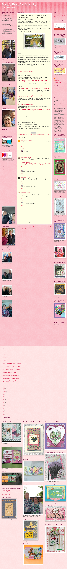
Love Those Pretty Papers (42, 164)
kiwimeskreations (23, 140)
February (5, 391)
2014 (3, 408)
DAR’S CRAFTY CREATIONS (25, 162)
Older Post (50, 226)
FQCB (3, 169)
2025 (3, 351)
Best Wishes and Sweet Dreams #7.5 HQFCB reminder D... (11, 364)
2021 (3, 397)
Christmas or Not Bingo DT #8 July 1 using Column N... (11, 380)
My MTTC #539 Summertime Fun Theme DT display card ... (12, 363)
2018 (3, 402)
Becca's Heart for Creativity (19, 4)
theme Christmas (40, 134)
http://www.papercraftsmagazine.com (7, 491)
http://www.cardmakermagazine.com (7, 493)
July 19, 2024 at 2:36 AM (29, 140)
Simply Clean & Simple (24, 164)
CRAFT (26, 134)
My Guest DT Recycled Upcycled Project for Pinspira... (11, 375)
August (5, 360)
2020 (3, 399)
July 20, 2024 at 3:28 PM (27, 157)
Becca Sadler (57, 80)
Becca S (56, 78)
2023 (3, 394)
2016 (3, 405)
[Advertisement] (5, 187)
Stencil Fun (48, 163)
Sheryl (22, 192)
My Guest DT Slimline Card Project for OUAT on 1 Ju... (11, 378)
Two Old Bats (30, 164)
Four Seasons (40, 163)
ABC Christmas (22, 134)
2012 (3, 411)
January (5, 392)
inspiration (30, 134)
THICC (44, 134)
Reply (21, 146)
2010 (3, 414)
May (4, 386)
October (5, 357)
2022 (3, 396)
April (4, 388)
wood (46, 134)
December (5, 354)
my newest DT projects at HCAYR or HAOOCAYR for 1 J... (12, 383)
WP (48, 134)
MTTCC (36, 134)
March (5, 389)
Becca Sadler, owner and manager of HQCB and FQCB (60, 82)
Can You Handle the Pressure (29, 163)
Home (34, 226)
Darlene (22, 157)
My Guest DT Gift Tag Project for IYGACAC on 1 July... (11, 381)
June (4, 385)
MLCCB (34, 134)
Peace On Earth (44, 163)
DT (28, 134)
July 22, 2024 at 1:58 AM (26, 177)
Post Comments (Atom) (24, 228)
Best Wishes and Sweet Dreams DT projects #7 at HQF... (11, 372)
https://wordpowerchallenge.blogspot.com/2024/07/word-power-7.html (35, 88)
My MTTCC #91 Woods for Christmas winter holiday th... (11, 366)
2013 (3, 410)
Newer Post (19, 226)
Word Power (36, 164)
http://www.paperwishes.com (6, 494)
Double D (35, 163)
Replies (23, 148)
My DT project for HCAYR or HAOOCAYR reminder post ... (12, 369)
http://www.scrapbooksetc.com (6, 490)
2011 (3, 413)
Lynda (22, 177)
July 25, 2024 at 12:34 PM (26, 192)
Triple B (33, 164)
